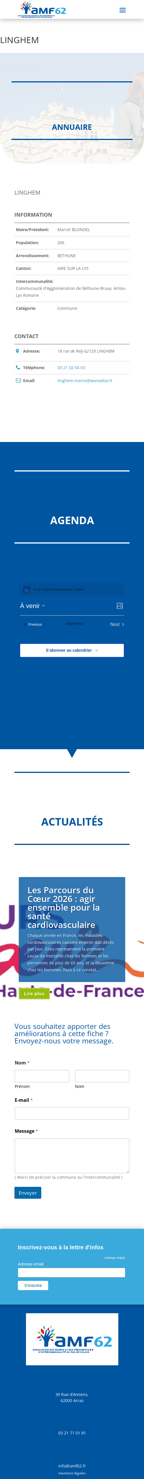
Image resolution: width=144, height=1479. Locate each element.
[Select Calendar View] (120, 606)
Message (26, 1131)
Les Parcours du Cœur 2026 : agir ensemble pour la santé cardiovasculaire (63, 907)
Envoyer (28, 1192)
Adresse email (32, 1264)
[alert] (58, 589)
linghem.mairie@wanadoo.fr (85, 380)
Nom (79, 1086)
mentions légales (72, 1473)
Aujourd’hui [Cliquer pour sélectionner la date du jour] (74, 624)
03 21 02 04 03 (71, 367)
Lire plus (34, 993)
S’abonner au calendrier (69, 650)
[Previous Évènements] (33, 624)
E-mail (24, 1100)
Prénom (22, 1086)
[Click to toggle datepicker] (32, 606)
